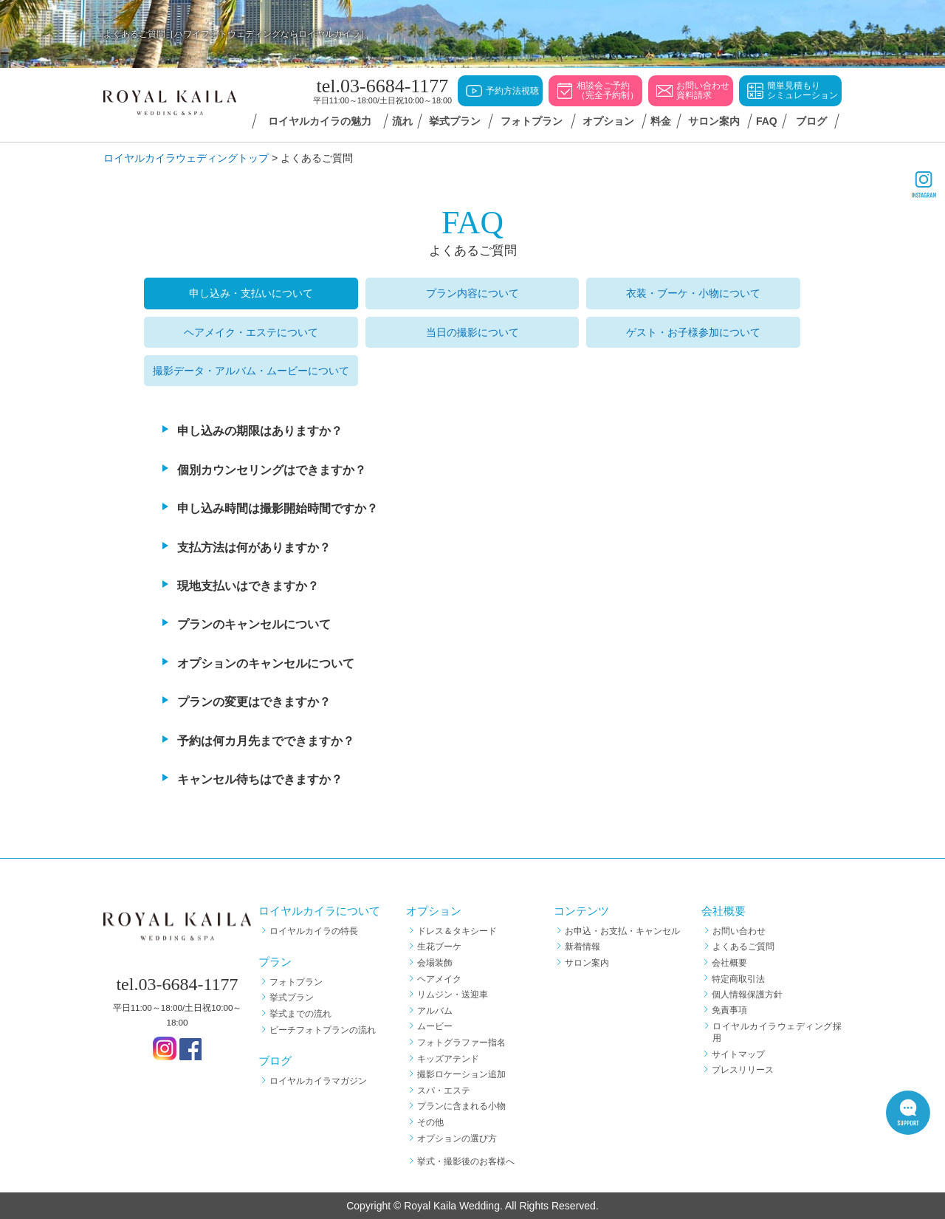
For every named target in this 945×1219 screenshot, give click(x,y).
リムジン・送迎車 (452, 994)
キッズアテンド (448, 1059)
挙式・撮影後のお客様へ (466, 1161)
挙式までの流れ (300, 1014)
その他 (430, 1122)
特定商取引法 (739, 979)
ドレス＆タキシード (457, 931)
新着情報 (582, 946)
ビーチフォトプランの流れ (322, 1030)
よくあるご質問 (743, 946)
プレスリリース (743, 1070)
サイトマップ (739, 1054)
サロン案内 (587, 963)
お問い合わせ (739, 931)
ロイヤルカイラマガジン (318, 1081)
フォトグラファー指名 (461, 1042)
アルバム (435, 1011)
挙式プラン (291, 997)
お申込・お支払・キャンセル (622, 931)
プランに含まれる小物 (461, 1106)
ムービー (435, 1026)
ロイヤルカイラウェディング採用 (777, 1032)
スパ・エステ (443, 1090)
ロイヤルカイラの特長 (313, 931)
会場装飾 (435, 963)
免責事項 (730, 1011)
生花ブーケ (439, 946)
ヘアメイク (439, 979)
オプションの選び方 (457, 1138)
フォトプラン (296, 982)
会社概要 (730, 963)
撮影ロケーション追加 (461, 1074)
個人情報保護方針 (747, 994)
